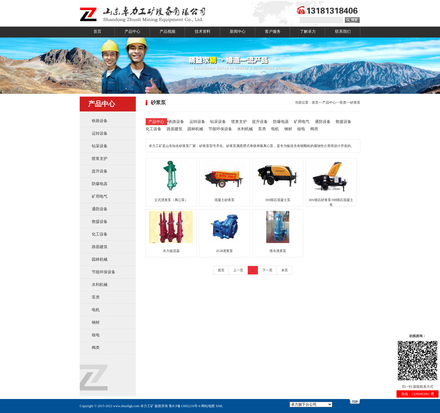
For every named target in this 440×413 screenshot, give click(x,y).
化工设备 (99, 234)
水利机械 (99, 285)
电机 (96, 310)
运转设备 (99, 133)
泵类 (96, 297)
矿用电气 (99, 196)
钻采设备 (99, 146)
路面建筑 (99, 247)
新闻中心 (238, 31)
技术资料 (202, 31)
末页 (284, 270)
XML (219, 406)
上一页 (238, 270)
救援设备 (99, 222)
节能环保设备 (103, 272)
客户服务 (273, 31)
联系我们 (343, 31)
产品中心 (132, 31)
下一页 (267, 270)
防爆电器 (99, 184)
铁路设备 (99, 121)
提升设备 (99, 171)
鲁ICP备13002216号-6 (185, 406)
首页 (97, 31)
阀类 (96, 348)
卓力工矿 (147, 406)
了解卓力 (308, 31)
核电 (96, 335)
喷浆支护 (99, 159)
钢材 (96, 322)
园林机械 (99, 259)
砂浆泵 (355, 102)
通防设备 (99, 209)
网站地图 (208, 406)
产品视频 (167, 31)
